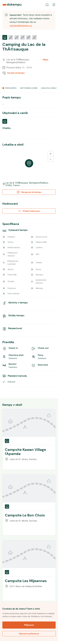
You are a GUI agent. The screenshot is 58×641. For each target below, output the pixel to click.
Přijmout (29, 625)
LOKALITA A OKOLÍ (48, 88)
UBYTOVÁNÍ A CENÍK (28, 88)
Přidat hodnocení (29, 211)
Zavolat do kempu (16, 73)
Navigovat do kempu (29, 192)
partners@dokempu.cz (21, 25)
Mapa (44, 59)
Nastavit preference (29, 633)
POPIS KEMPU (10, 88)
